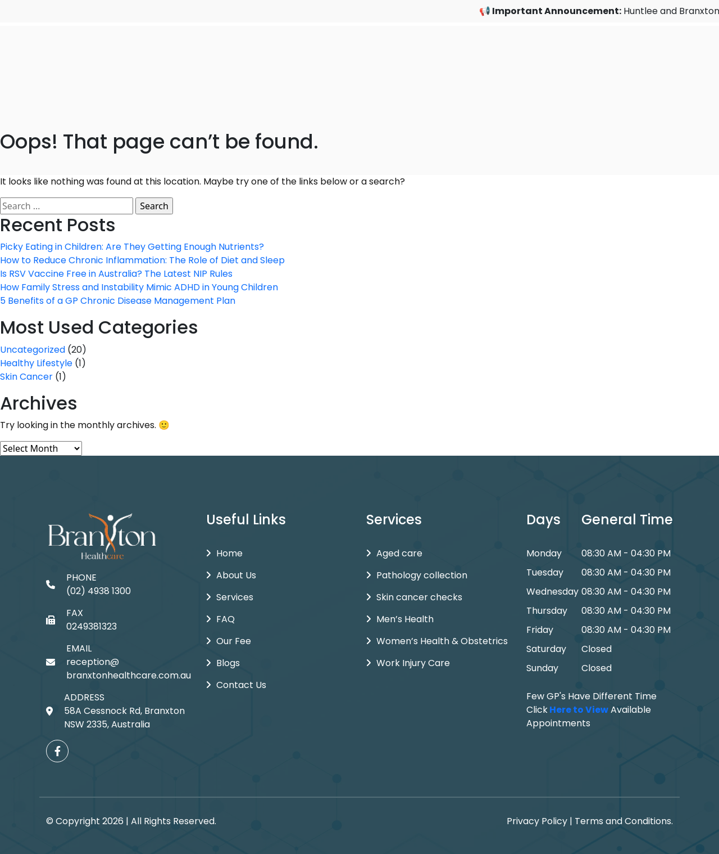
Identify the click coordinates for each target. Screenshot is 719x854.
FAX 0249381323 (81, 619)
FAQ (220, 619)
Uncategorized (32, 349)
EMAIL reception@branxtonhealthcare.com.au (118, 662)
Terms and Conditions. (624, 821)
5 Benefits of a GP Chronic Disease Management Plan (117, 300)
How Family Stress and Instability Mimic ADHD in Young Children (139, 287)
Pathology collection (416, 575)
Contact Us (236, 684)
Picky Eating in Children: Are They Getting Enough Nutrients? (132, 246)
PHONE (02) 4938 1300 (88, 584)
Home (224, 553)
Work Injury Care (408, 663)
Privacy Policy (537, 821)
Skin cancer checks (414, 597)
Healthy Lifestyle (36, 363)
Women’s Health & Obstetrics (437, 641)
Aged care (394, 553)
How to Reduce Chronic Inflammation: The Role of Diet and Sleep (142, 260)
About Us (231, 575)
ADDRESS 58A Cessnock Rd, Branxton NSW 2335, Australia (115, 711)
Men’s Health (400, 619)
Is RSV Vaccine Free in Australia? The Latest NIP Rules (116, 273)
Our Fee (228, 641)
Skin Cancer (26, 376)
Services (229, 597)
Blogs (223, 663)
